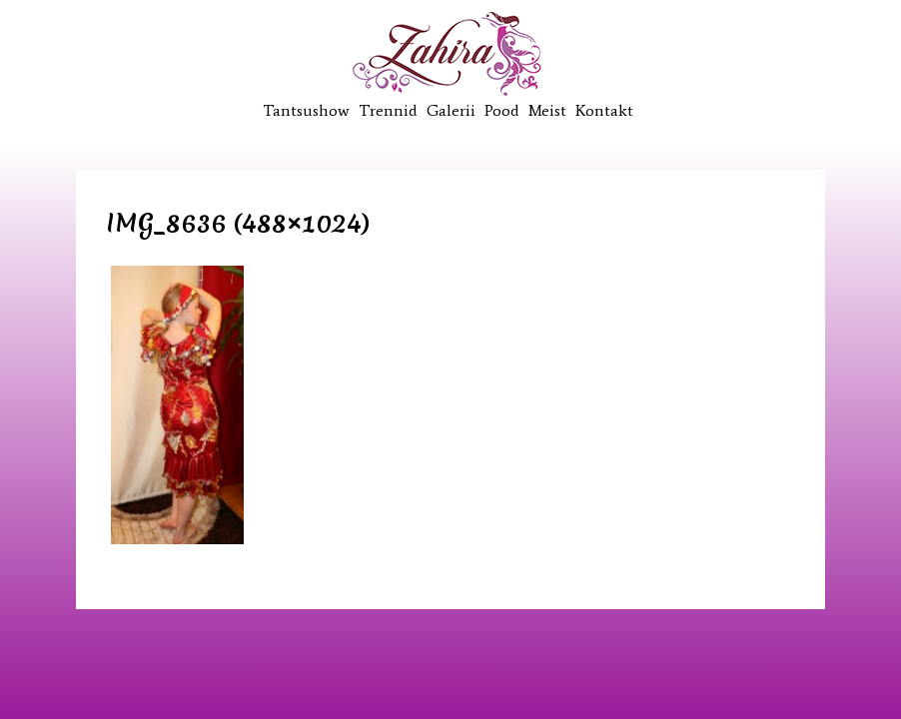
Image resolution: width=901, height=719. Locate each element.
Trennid (388, 110)
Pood (501, 110)
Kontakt (604, 110)
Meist (547, 110)
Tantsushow (306, 110)
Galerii (451, 110)
